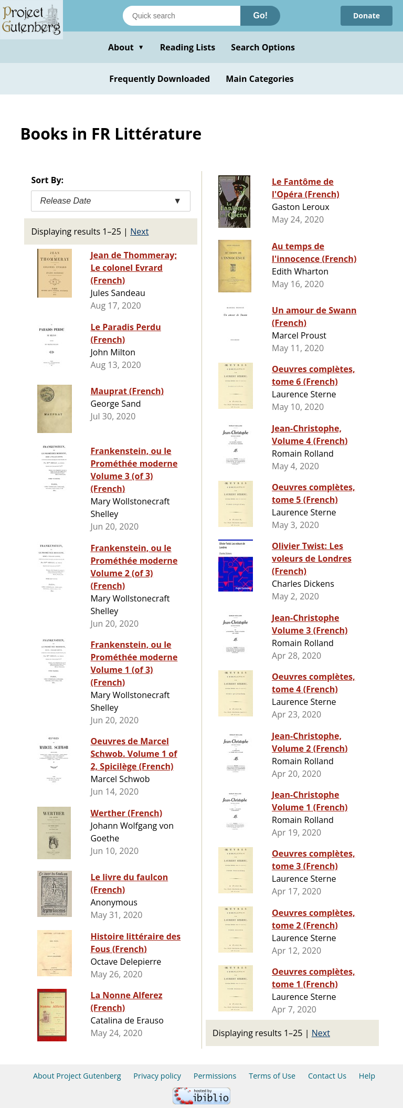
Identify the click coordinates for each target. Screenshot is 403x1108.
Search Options (263, 47)
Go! (260, 15)
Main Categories (260, 79)
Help (367, 1076)
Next (139, 231)
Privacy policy (157, 1076)
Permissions (215, 1076)
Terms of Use (272, 1076)
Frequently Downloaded (159, 79)
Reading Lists (188, 47)
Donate (366, 15)
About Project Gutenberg (77, 1076)
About (126, 47)
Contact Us (327, 1076)
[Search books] (181, 16)
